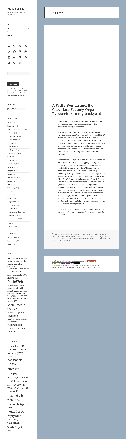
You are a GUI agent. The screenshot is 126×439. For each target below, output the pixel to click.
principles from (86, 261)
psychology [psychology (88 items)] (16, 298)
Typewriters (11, 241)
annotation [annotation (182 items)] (16, 349)
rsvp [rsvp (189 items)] (13, 422)
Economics (11, 123)
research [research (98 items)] (10, 301)
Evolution (12, 209)
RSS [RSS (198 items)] (15, 301)
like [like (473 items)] (13, 391)
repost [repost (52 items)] (12, 419)
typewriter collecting (94, 236)
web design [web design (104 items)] (23, 319)
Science (10, 198)
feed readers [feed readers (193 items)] (13, 274)
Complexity (12, 205)
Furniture (10, 160)
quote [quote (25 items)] (11, 407)
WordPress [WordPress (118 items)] (11, 329)
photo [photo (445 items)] (14, 404)
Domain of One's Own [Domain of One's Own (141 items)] (16, 269)
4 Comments (66, 240)
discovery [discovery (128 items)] (11, 266)
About (9, 25)
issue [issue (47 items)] (12, 388)
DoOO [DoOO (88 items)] (27, 269)
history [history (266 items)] (23, 274)
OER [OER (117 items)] (12, 293)
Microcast (10, 184)
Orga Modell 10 (93, 135)
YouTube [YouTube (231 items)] (20, 328)
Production (12, 147)
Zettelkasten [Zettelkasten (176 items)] (13, 331)
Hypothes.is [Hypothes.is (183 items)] (12, 277)
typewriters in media (65, 238)
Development (13, 136)
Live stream (13, 230)
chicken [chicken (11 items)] (12, 378)
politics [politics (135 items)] (24, 296)
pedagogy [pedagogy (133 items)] (11, 296)
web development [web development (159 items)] (14, 322)
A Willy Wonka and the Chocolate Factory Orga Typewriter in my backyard (76, 109)
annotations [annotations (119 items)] (11, 258)
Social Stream (12, 219)
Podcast (9, 191)
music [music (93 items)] (9, 293)
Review (9, 195)
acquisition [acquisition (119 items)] (16, 345)
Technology (11, 237)
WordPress (11, 244)
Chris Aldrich (15, 9)
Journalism (11, 167)
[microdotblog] (58, 240)
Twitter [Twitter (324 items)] (11, 315)
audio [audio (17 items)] (11, 356)
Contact (9, 35)
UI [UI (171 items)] (17, 316)
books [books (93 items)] (26, 258)
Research (10, 32)
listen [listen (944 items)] (15, 395)
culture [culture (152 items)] (20, 264)
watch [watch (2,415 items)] (17, 427)
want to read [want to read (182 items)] (13, 319)
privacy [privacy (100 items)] (9, 298)
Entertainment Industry (15, 129)
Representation (14, 154)
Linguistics (11, 171)
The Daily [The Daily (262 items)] (12, 308)
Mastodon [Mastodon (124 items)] (11, 288)
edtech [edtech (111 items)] (9, 272)
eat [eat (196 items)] (12, 381)
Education (10, 126)
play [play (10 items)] (25, 405)
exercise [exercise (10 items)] (22, 381)
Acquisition (88, 234)
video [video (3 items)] (21, 423)
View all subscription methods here (16, 94)
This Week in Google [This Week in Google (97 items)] (13, 313)
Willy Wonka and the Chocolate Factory (85, 238)
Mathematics (11, 178)
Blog (8, 28)
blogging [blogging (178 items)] (20, 258)
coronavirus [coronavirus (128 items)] (12, 264)
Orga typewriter (82, 132)
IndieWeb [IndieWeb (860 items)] (15, 281)
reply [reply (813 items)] (14, 416)
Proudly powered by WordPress (62, 261)
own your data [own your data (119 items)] (20, 293)
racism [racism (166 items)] (23, 298)
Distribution (13, 140)
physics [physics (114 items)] (18, 296)
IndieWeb (10, 164)
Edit (10, 223)
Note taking (11, 188)
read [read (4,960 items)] (16, 411)
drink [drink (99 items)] (22, 377)
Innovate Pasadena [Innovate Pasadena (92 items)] (13, 285)
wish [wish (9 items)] (10, 430)
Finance (11, 143)
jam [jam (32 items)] (25, 388)
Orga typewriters (76, 236)
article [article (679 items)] (15, 353)
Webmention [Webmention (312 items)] (14, 324)
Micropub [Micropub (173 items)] (22, 291)
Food (9, 157)
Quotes (11, 233)
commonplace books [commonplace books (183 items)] (16, 261)
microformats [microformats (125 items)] (12, 291)
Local (9, 174)
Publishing (12, 150)
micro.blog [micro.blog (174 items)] (20, 288)
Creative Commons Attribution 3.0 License (86, 267)
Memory (10, 181)
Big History (12, 202)
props (85, 236)
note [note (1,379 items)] (15, 400)
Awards (11, 133)
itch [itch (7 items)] (19, 388)
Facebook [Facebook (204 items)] (16, 271)
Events (11, 226)
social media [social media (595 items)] (16, 305)
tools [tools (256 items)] (23, 312)
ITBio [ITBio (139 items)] (21, 285)
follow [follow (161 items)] (20, 384)
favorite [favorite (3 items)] (10, 385)
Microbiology (13, 215)
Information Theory (15, 212)
